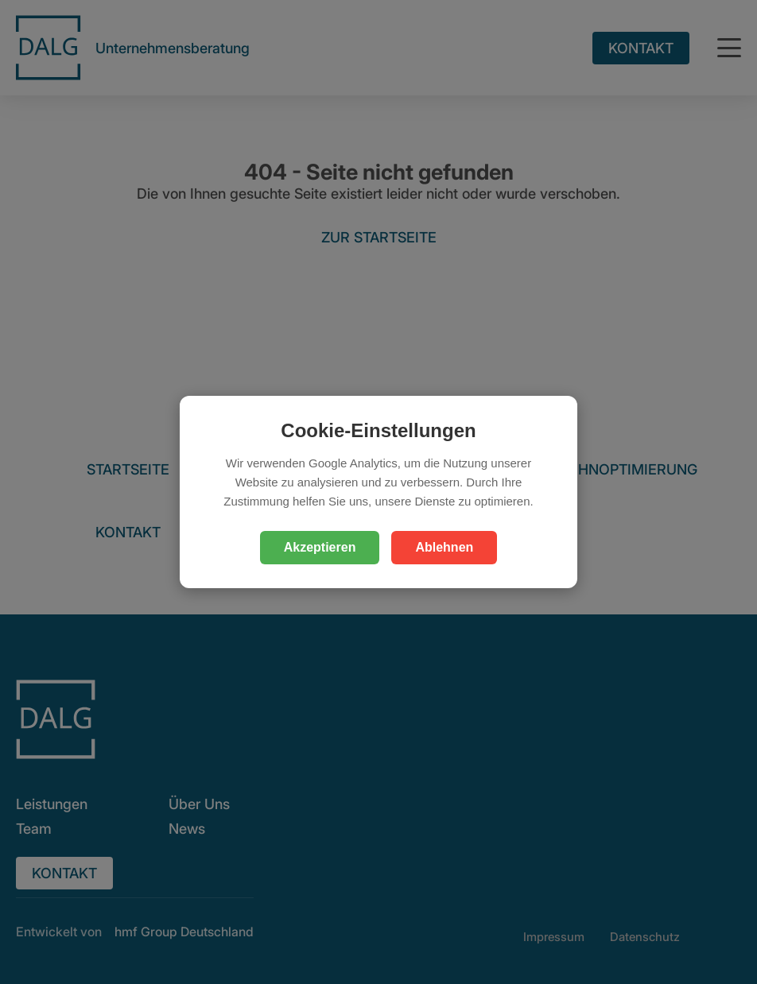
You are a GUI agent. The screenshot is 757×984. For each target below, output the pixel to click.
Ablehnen (444, 547)
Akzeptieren (320, 547)
